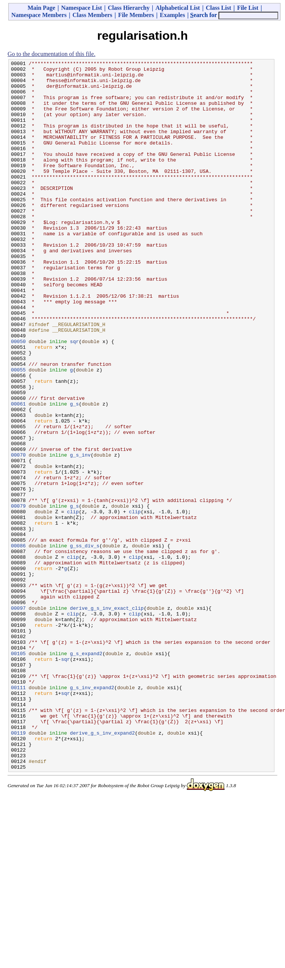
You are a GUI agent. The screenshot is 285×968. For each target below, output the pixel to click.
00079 (18, 595)
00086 (18, 643)
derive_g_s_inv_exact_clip (107, 718)
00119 (18, 867)
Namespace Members (39, 15)
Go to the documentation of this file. (51, 54)
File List (247, 8)
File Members (136, 15)
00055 (18, 432)
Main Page (41, 8)
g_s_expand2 (86, 772)
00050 (18, 398)
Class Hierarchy (128, 8)
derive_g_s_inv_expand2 (102, 867)
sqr (74, 398)
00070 (18, 534)
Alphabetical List (177, 8)
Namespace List (81, 8)
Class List (218, 8)
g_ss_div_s (84, 643)
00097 (18, 718)
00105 (18, 772)
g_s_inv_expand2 (92, 813)
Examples (172, 15)
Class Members (92, 15)
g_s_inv (80, 534)
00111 (18, 813)
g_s (74, 472)
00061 (18, 472)
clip (73, 602)
